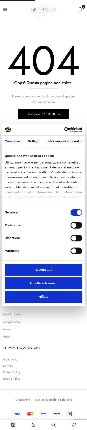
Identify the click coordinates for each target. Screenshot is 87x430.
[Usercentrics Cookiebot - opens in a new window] (64, 130)
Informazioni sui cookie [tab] (64, 141)
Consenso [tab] (12, 141)
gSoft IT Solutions (60, 400)
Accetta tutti (44, 269)
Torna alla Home (41, 114)
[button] (80, 9)
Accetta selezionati (43, 283)
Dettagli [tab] (33, 141)
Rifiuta (43, 296)
